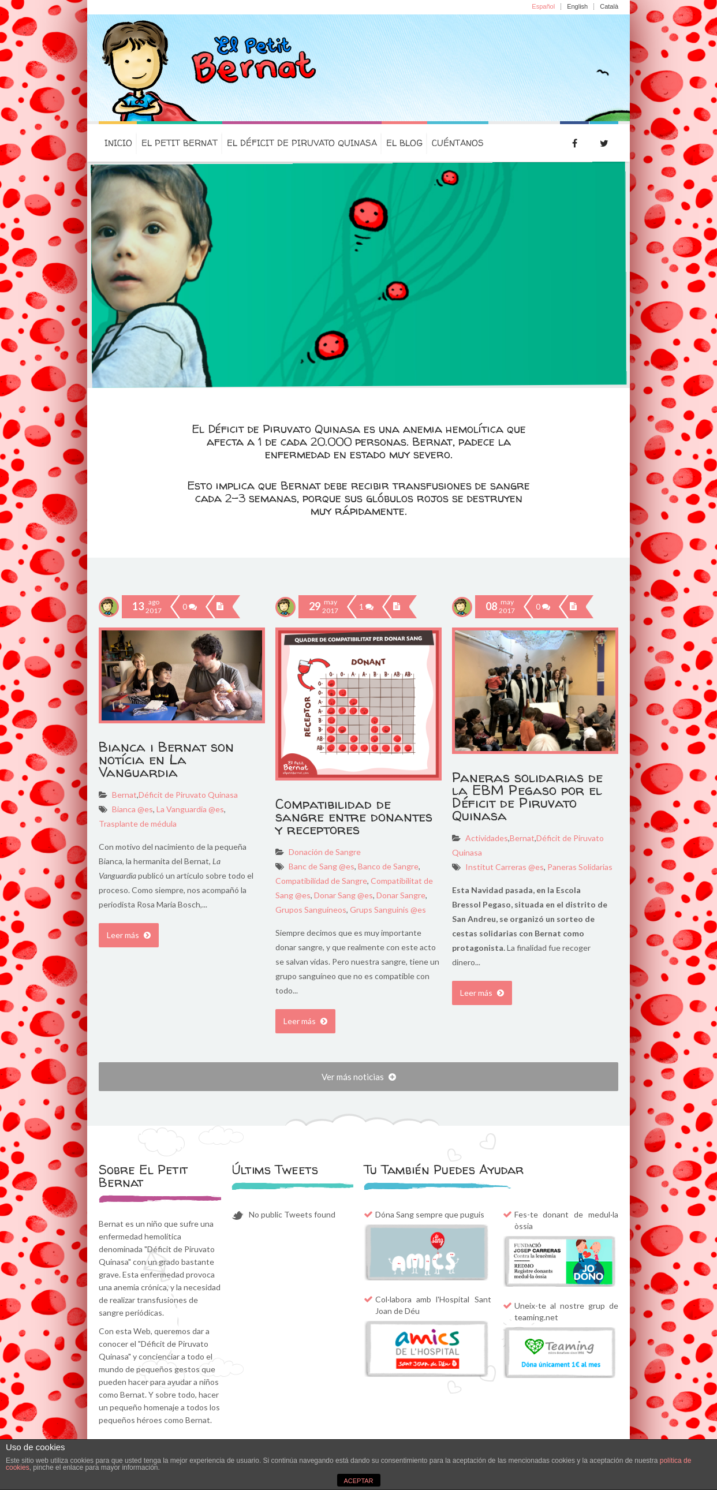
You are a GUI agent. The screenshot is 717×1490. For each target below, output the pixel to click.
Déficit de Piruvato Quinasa (188, 795)
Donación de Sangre (325, 852)
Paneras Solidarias (579, 867)
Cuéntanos (458, 143)
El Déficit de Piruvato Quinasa (302, 143)
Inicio (118, 143)
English (577, 6)
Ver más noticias (359, 1076)
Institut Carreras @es (504, 867)
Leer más (129, 935)
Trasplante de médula (138, 823)
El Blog (404, 143)
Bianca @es (132, 809)
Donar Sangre (400, 895)
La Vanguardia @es (189, 809)
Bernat (124, 795)
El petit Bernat (179, 143)
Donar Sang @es (342, 895)
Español (543, 6)
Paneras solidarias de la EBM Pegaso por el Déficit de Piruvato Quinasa (527, 796)
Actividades (486, 838)
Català (609, 6)
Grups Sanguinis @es (387, 909)
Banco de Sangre (387, 866)
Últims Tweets (274, 1169)
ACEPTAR (358, 1480)
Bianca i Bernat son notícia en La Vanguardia (166, 759)
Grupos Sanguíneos (310, 909)
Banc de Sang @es (321, 866)
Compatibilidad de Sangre (321, 881)
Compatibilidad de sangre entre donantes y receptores (353, 816)
